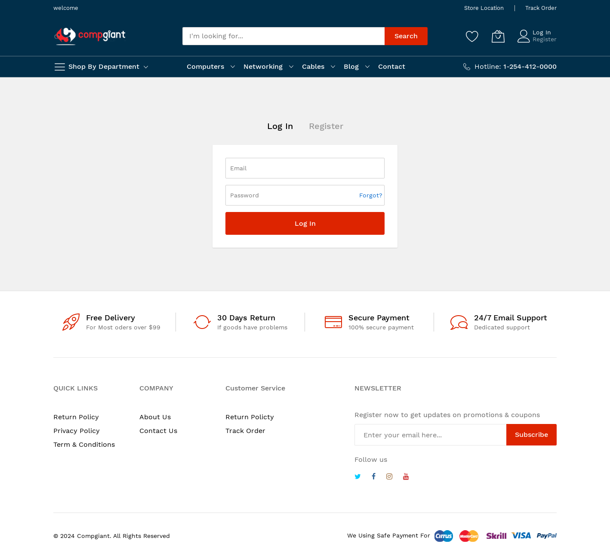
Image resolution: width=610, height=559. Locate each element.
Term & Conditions (84, 444)
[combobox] (283, 36)
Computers (205, 66)
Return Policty (249, 417)
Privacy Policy (76, 431)
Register (545, 39)
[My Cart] (498, 36)
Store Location (484, 8)
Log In (542, 32)
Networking (263, 66)
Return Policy (76, 417)
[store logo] (89, 36)
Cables (313, 66)
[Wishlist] (472, 36)
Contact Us (158, 431)
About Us (155, 417)
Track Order (541, 8)
